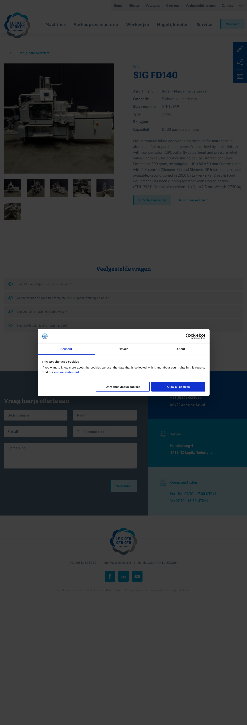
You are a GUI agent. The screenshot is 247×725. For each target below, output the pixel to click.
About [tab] (181, 349)
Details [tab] (123, 349)
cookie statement (66, 372)
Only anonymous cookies (122, 386)
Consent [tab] (66, 349)
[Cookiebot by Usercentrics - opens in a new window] (188, 336)
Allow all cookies (178, 386)
